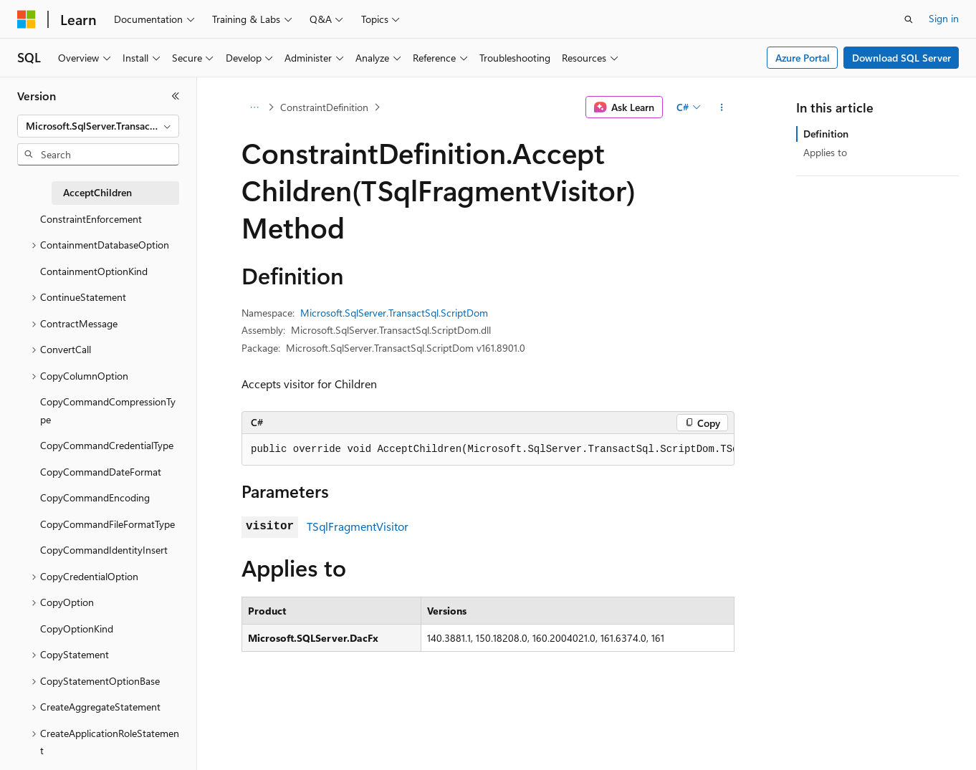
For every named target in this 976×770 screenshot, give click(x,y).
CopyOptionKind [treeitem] (76, 628)
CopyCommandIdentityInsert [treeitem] (104, 550)
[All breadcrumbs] (254, 107)
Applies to (825, 152)
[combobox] (98, 126)
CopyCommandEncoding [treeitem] (95, 497)
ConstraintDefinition (324, 107)
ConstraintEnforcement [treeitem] (91, 219)
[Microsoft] (26, 19)
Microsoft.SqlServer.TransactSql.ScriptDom (394, 312)
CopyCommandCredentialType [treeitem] (106, 445)
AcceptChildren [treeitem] (97, 192)
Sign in (944, 18)
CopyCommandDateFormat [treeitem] (100, 471)
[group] (488, 450)
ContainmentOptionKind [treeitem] (94, 271)
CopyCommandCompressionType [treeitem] (108, 410)
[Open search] (908, 19)
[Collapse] (176, 96)
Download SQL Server (901, 57)
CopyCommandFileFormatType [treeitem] (107, 524)
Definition (825, 133)
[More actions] (722, 107)
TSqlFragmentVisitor (357, 526)
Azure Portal (802, 57)
